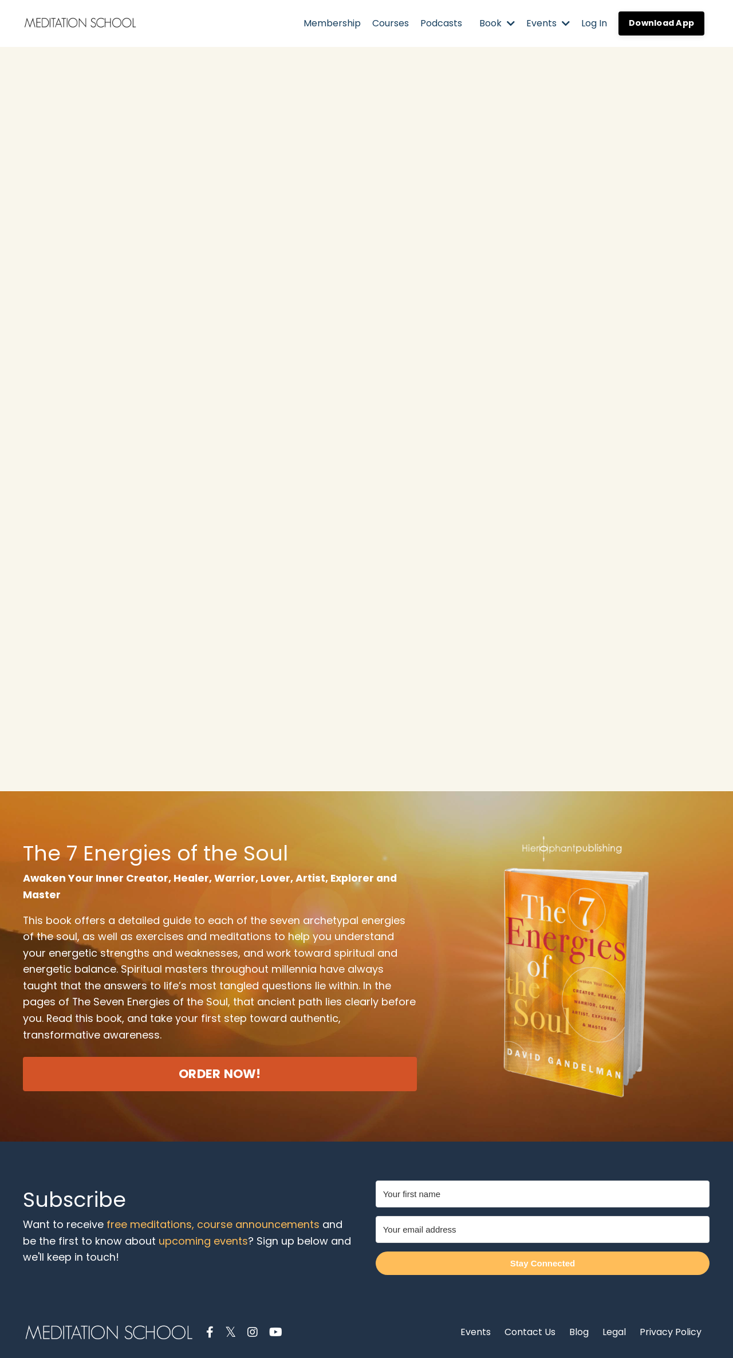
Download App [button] (661, 23)
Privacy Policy (671, 1330)
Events (548, 23)
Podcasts (441, 23)
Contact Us (530, 1330)
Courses (390, 23)
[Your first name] (542, 1192)
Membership (332, 23)
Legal (615, 1330)
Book (497, 23)
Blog (579, 1330)
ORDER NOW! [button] (220, 1074)
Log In (594, 23)
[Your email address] (542, 1227)
